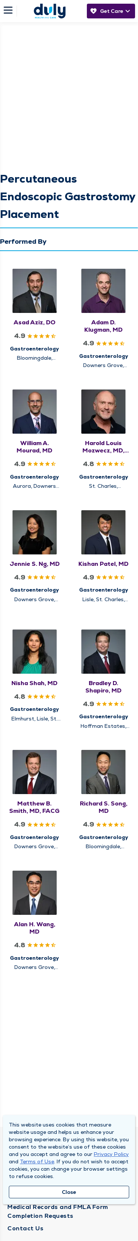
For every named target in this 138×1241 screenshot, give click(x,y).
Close (69, 1192)
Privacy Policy (111, 1154)
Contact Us (25, 1228)
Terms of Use (37, 1161)
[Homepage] (49, 11)
